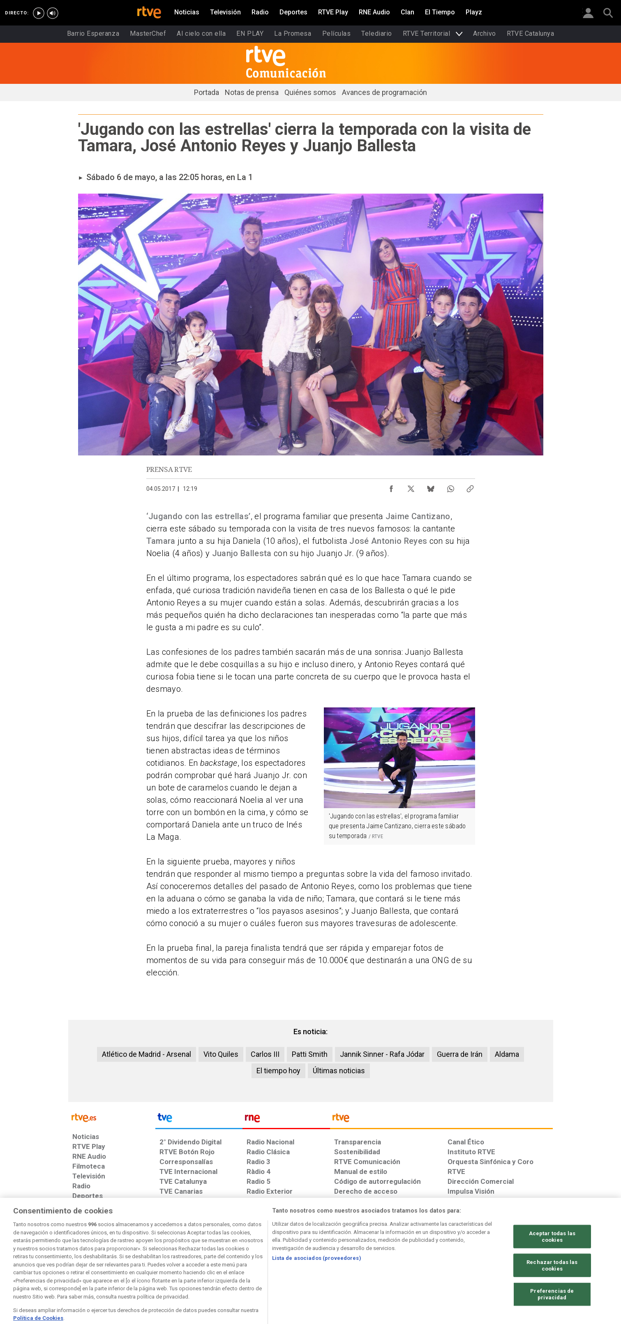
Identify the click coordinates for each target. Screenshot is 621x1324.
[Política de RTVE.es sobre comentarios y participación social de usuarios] (516, 1261)
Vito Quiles (220, 1054)
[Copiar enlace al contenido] (470, 486)
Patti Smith (310, 1054)
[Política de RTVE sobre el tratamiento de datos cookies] (221, 1261)
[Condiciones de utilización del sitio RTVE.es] (85, 1261)
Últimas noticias (339, 1070)
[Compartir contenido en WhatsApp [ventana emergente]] (450, 486)
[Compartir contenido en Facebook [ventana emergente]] (391, 486)
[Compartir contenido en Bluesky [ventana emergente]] (431, 486)
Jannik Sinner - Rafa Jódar (382, 1054)
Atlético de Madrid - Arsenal (146, 1054)
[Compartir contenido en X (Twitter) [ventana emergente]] (411, 486)
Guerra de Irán (459, 1054)
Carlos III (265, 1054)
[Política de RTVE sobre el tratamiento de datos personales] (148, 1261)
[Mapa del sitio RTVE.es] (408, 1261)
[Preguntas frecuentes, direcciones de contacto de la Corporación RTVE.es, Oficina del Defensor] (452, 1261)
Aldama (507, 1054)
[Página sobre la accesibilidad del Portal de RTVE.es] (359, 1261)
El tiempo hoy (278, 1070)
